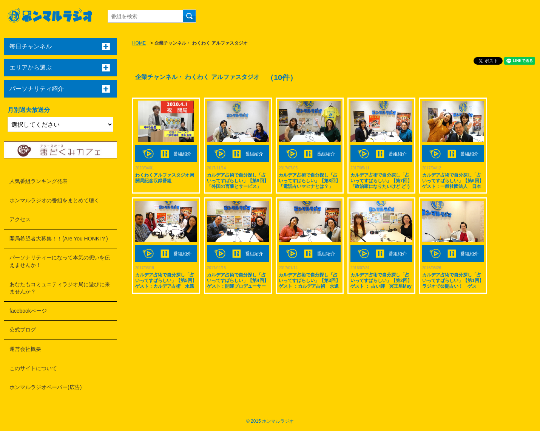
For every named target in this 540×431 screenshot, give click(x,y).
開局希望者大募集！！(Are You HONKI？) (58, 239)
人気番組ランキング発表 (38, 181)
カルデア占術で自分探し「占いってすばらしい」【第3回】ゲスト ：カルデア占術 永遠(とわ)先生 (309, 283)
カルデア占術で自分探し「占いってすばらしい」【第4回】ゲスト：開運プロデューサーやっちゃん (237, 283)
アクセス (20, 219)
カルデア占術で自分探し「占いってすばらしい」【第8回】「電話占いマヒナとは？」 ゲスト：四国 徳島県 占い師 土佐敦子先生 (309, 186)
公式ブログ (22, 330)
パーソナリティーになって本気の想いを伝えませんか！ (59, 261)
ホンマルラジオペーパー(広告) (45, 387)
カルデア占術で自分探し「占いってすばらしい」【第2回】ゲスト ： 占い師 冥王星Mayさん (381, 283)
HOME (139, 43)
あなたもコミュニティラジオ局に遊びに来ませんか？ (59, 288)
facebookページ (28, 311)
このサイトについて (33, 368)
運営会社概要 (25, 349)
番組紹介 (182, 154)
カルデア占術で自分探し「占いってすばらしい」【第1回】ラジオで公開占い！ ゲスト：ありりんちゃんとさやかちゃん (453, 286)
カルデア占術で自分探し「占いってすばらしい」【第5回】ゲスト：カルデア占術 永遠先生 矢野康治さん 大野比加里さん (166, 286)
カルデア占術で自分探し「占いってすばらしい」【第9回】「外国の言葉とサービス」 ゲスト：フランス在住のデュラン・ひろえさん (237, 186)
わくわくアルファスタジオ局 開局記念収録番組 (164, 177)
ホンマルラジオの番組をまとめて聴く (54, 200)
